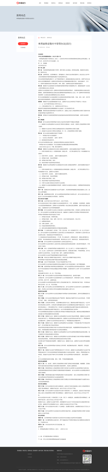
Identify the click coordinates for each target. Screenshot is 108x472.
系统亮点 (53, 3)
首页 (40, 3)
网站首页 (43, 37)
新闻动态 (60, 3)
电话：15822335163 (62, 457)
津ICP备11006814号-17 (32, 469)
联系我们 (89, 3)
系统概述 (46, 3)
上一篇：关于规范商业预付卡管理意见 (48, 436)
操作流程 (75, 3)
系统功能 (82, 3)
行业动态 (23, 47)
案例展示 (68, 3)
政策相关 (23, 43)
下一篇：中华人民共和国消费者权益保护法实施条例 (52, 439)
